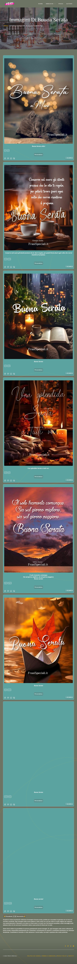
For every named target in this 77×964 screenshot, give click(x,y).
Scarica (69, 158)
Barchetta (9, 689)
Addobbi (10, 903)
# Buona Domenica (24, 38)
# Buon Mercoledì (42, 34)
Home (40, 3)
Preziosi (9, 259)
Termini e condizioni (48, 956)
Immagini (51, 3)
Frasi (61, 3)
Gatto (8, 150)
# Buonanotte (16, 34)
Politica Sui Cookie (33, 956)
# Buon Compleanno (52, 38)
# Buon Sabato (68, 34)
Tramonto (6, 796)
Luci (5, 150)
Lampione (6, 903)
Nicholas (6, 25)
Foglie (5, 689)
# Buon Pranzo (33, 38)
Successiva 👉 (21, 916)
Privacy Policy (62, 956)
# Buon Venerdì (60, 34)
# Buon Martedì (32, 34)
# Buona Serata (42, 38)
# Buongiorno (8, 34)
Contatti (71, 956)
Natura (10, 796)
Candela (9, 365)
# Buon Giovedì (51, 34)
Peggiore (9, 583)
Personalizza (38, 154)
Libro (5, 365)
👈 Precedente (8, 916)
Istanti (6, 259)
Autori (69, 3)
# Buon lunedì (24, 34)
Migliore (6, 583)
